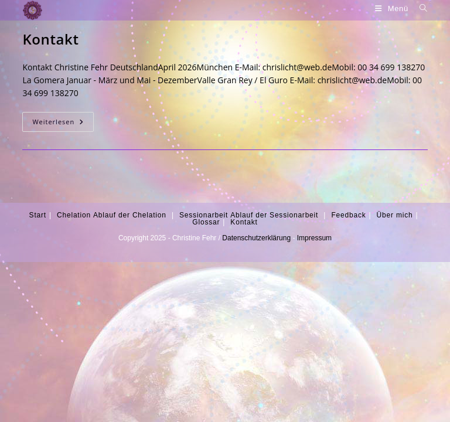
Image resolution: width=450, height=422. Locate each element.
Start (37, 215)
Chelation (74, 215)
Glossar (206, 222)
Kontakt (50, 39)
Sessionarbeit (203, 215)
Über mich (395, 215)
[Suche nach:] (419, 8)
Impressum (314, 238)
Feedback (348, 215)
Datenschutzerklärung (256, 238)
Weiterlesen (63, 121)
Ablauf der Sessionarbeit (274, 215)
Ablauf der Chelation (129, 215)
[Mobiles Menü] (393, 8)
